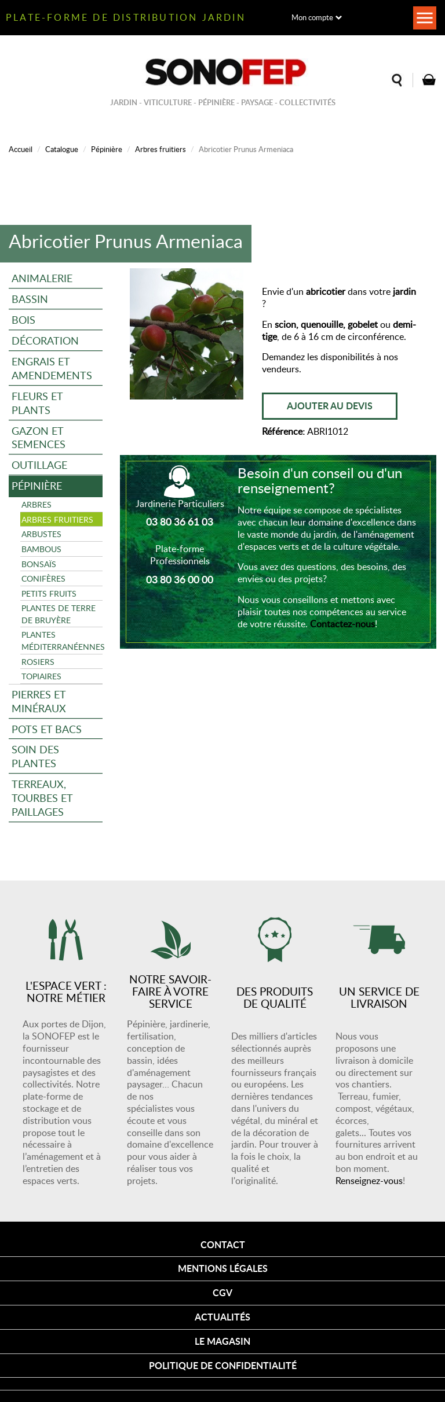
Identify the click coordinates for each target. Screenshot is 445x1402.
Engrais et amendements (52, 368)
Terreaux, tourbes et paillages (42, 797)
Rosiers (37, 661)
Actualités (222, 1316)
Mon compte (312, 17)
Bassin (30, 298)
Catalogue (61, 149)
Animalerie (42, 278)
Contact (222, 1244)
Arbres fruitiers (160, 149)
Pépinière (106, 149)
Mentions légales (223, 1268)
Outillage (39, 464)
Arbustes (41, 533)
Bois (23, 319)
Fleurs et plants (37, 403)
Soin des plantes (35, 756)
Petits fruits (48, 593)
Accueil (20, 149)
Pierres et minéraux (39, 701)
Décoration (45, 340)
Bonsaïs (38, 563)
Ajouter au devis (330, 405)
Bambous (41, 548)
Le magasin (222, 1341)
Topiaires (41, 676)
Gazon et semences (38, 437)
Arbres (36, 504)
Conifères (43, 578)
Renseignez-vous (369, 1180)
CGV (222, 1292)
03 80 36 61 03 (179, 521)
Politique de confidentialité (223, 1365)
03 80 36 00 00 (179, 579)
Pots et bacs (47, 729)
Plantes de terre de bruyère (58, 614)
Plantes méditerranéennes (62, 640)
